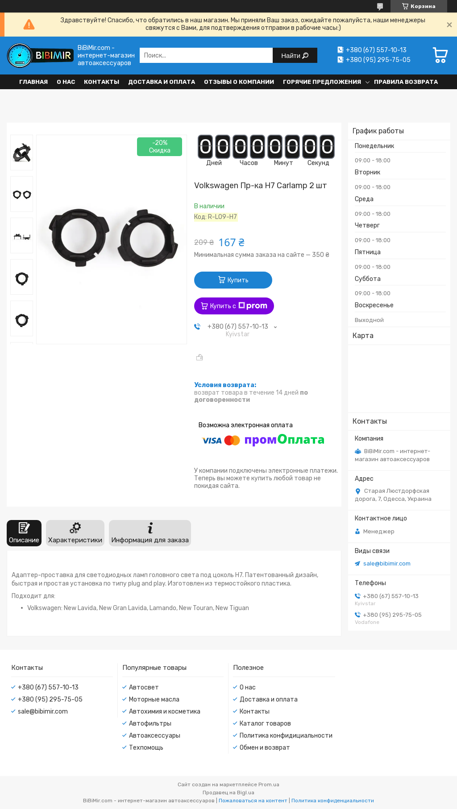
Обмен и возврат (265, 747)
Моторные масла (154, 699)
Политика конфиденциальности (332, 800)
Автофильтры (150, 723)
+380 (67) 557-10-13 (48, 687)
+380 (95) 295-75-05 (50, 699)
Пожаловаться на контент (253, 800)
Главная (33, 81)
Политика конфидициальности (286, 735)
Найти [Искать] (291, 55)
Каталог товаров (265, 723)
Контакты (101, 81)
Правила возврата (406, 81)
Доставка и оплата (161, 81)
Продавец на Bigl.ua (228, 792)
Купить (238, 280)
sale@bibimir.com (387, 563)
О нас (66, 81)
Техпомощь (146, 747)
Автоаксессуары (154, 735)
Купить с (238, 306)
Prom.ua (268, 784)
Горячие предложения (322, 81)
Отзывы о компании (239, 81)
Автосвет (144, 687)
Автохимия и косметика (164, 711)
